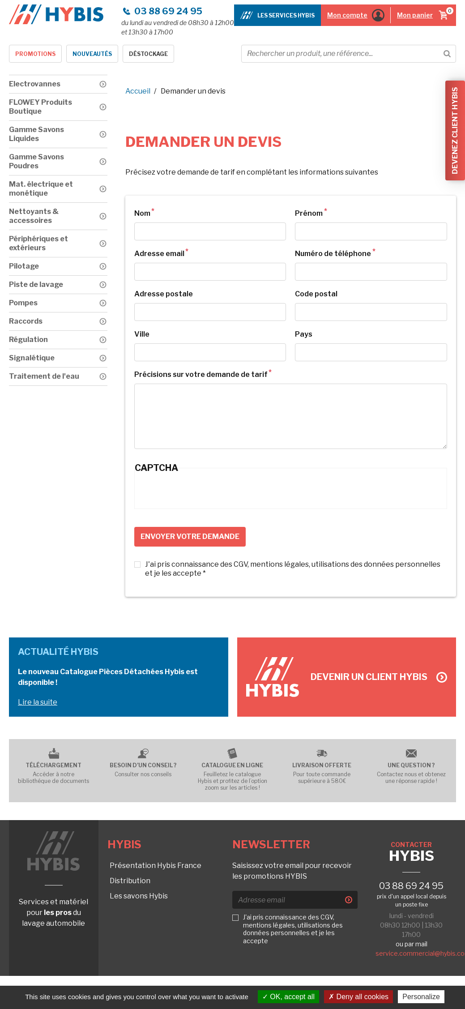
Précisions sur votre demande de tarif (201, 374)
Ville (141, 334)
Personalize (421, 996)
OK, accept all (288, 996)
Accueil (137, 91)
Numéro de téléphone (333, 253)
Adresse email (159, 253)
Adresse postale (163, 294)
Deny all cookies (358, 996)
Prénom (309, 213)
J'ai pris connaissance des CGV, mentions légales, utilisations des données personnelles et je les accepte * (292, 568)
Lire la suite (37, 702)
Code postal (316, 294)
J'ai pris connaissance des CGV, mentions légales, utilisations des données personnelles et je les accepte (293, 929)
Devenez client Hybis (455, 130)
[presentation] (203, 491)
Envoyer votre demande (190, 536)
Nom (142, 213)
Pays (303, 334)
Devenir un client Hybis (379, 677)
